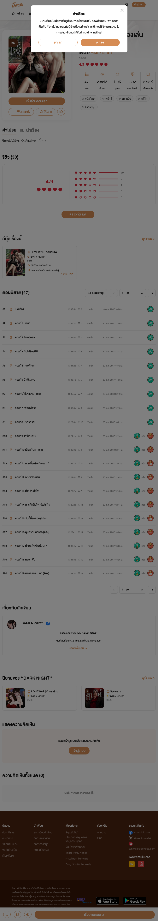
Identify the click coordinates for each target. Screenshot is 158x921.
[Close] (122, 10)
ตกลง (100, 42)
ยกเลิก (58, 42)
